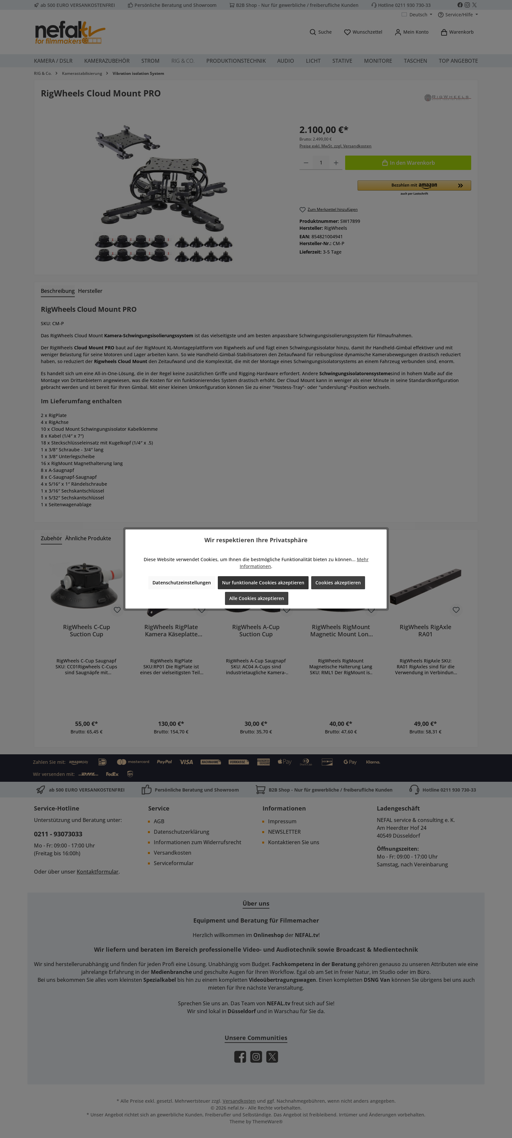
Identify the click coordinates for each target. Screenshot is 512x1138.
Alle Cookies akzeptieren (256, 598)
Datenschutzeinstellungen (181, 582)
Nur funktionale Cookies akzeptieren (263, 582)
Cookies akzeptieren (338, 582)
